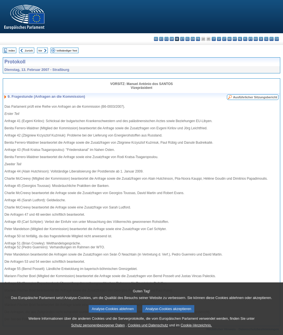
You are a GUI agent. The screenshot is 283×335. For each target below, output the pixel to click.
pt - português (250, 39)
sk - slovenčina (261, 39)
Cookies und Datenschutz (148, 330)
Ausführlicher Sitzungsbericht (255, 97)
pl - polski (245, 39)
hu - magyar (229, 39)
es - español (161, 39)
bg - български (156, 39)
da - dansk (172, 39)
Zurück (29, 50)
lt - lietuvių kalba (224, 39)
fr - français (198, 39)
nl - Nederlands (240, 39)
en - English (193, 39)
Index (12, 50)
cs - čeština (166, 39)
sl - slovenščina (266, 39)
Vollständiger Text (66, 50)
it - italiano (214, 39)
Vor (40, 50)
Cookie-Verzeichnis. (196, 330)
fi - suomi (271, 39)
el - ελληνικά (187, 39)
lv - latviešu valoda (219, 39)
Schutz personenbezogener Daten (98, 330)
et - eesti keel (182, 39)
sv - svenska (277, 39)
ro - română (256, 39)
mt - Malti (235, 39)
